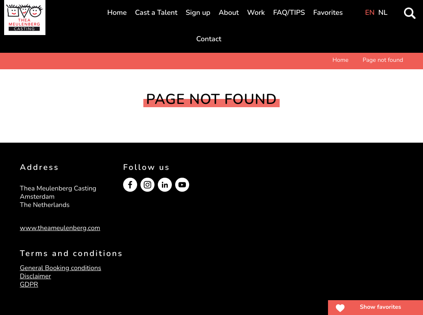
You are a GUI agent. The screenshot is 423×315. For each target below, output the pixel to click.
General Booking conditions (60, 268)
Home (117, 13)
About (229, 13)
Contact (208, 39)
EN (370, 13)
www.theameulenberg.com (60, 228)
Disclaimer (35, 276)
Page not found (383, 60)
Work (256, 13)
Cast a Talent (156, 13)
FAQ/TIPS (289, 13)
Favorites (327, 13)
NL (382, 13)
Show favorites (380, 307)
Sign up (198, 13)
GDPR (29, 284)
